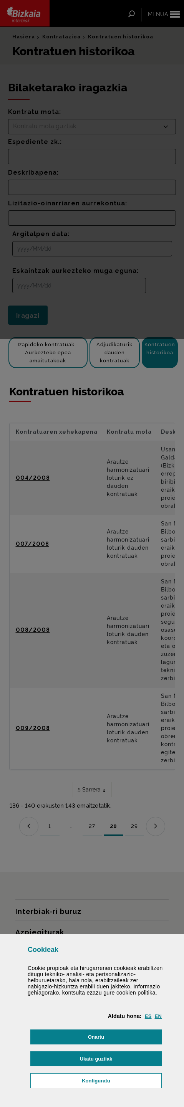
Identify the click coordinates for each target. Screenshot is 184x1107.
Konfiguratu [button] (122, 1080)
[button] (148, 1016)
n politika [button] (136, 993)
